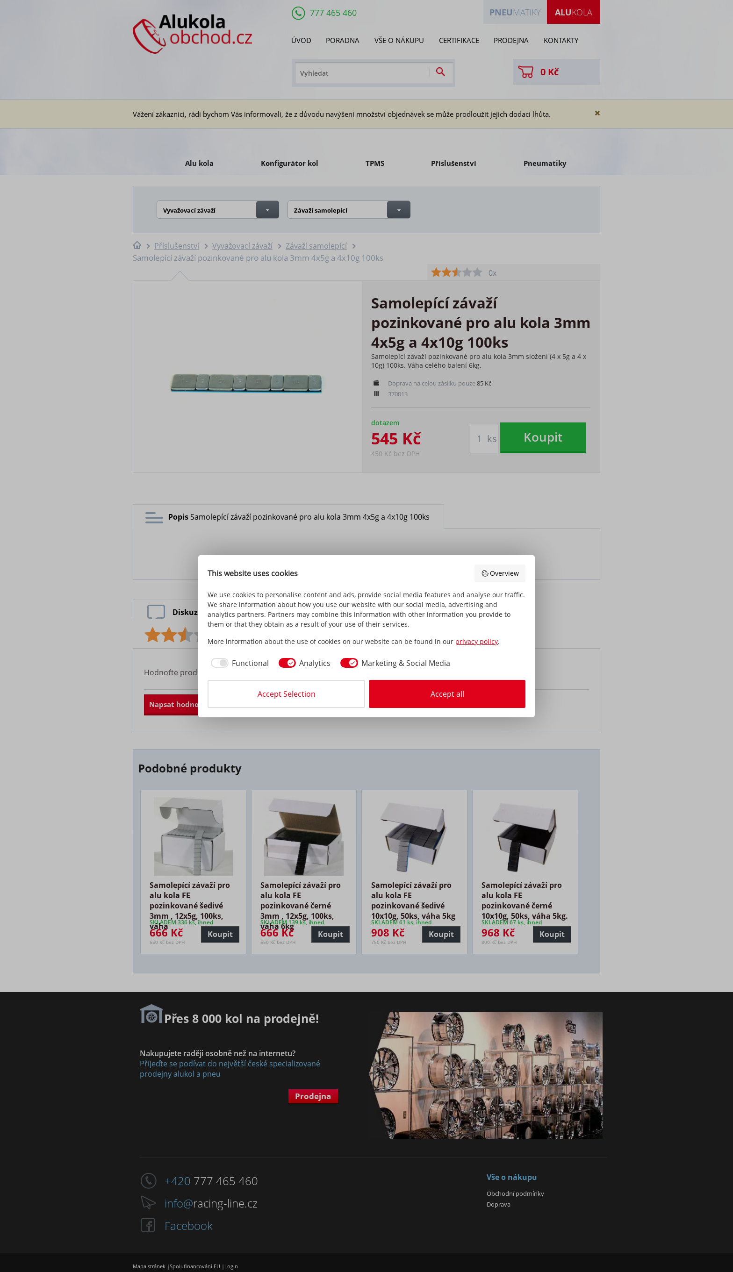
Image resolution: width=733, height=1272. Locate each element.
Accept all (447, 694)
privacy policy (476, 641)
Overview (500, 573)
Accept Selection (287, 694)
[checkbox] (238, 663)
